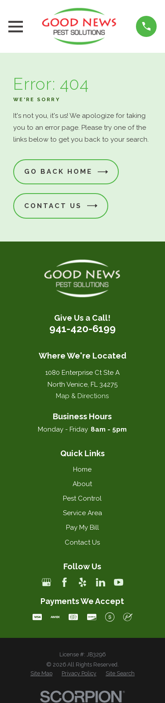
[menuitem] (41, 673)
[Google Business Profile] (46, 582)
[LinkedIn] (100, 582)
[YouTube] (118, 582)
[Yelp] (82, 582)
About (82, 484)
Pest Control (82, 498)
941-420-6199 (82, 328)
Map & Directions (82, 396)
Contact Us (61, 206)
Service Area (82, 513)
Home (82, 469)
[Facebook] (64, 582)
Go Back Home (66, 172)
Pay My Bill (82, 527)
